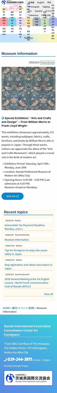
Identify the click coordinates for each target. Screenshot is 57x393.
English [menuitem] (40, 2)
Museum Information (28, 237)
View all (48, 294)
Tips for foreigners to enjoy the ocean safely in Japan (28, 250)
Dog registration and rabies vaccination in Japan (28, 264)
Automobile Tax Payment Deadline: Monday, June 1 (28, 225)
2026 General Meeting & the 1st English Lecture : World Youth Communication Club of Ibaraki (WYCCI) (28, 280)
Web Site (11, 196)
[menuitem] (31, 2)
